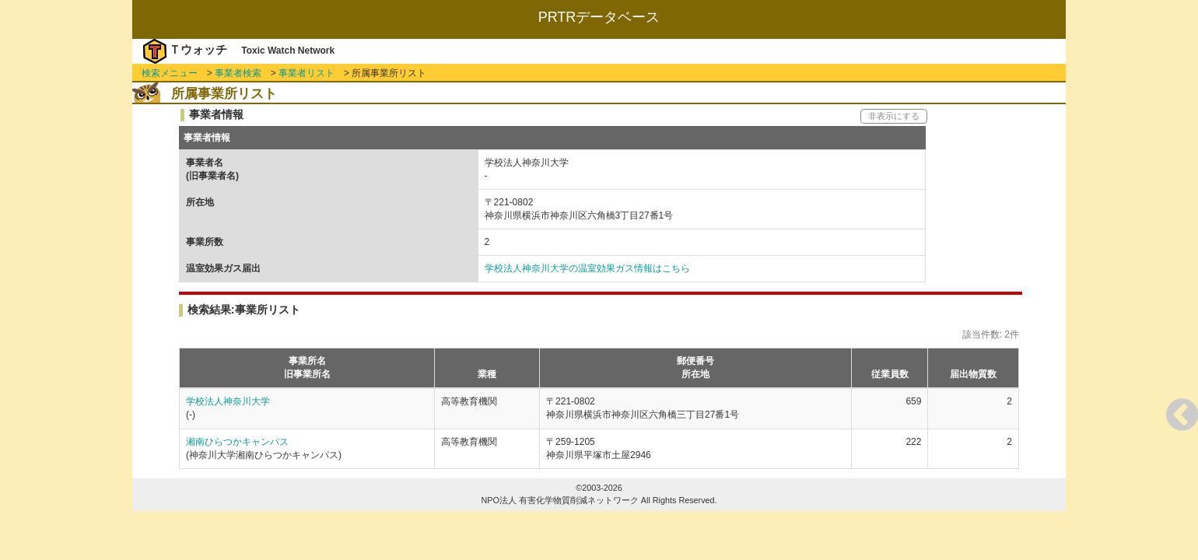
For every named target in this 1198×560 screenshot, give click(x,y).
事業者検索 (238, 73)
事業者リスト (306, 73)
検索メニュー (170, 73)
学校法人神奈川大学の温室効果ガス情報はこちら (587, 268)
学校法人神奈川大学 (228, 401)
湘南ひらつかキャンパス (237, 441)
